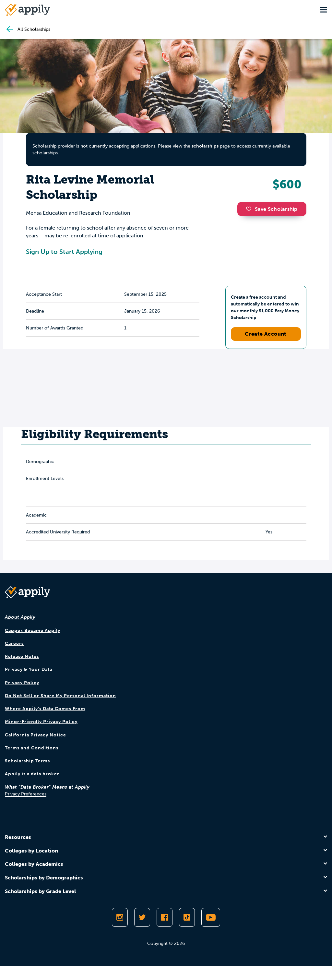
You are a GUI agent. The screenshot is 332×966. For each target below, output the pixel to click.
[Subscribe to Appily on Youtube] (210, 917)
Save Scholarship (271, 209)
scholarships (205, 146)
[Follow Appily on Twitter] (142, 917)
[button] (250, 208)
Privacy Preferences (25, 794)
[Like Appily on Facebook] (164, 917)
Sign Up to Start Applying (64, 252)
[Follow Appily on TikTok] (187, 917)
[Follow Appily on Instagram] (120, 917)
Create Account (266, 334)
